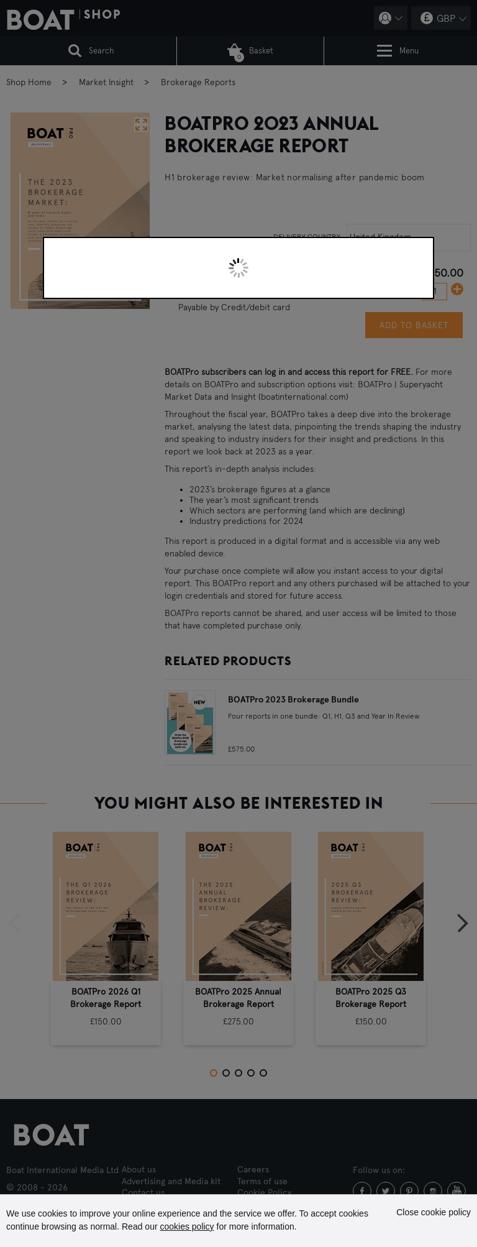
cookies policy (187, 1226)
